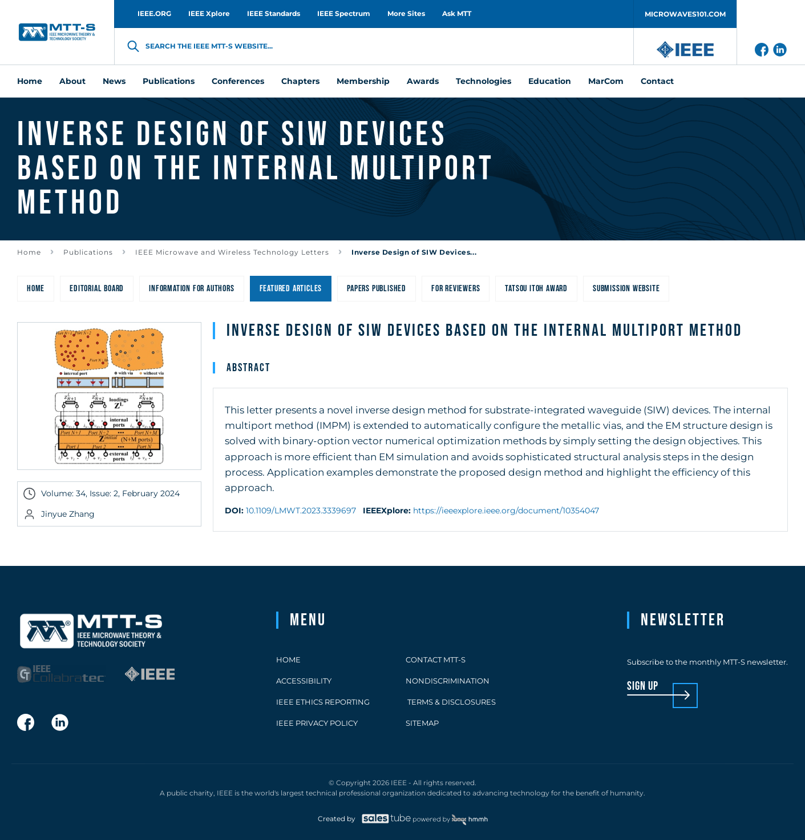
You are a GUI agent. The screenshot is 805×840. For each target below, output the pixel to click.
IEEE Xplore (209, 13)
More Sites (406, 13)
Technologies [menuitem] (483, 81)
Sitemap (422, 723)
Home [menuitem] (29, 81)
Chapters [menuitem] (300, 81)
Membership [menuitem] (363, 81)
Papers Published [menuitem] (376, 288)
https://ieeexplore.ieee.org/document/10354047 (506, 510)
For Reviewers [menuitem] (455, 288)
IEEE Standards (273, 13)
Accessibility (303, 680)
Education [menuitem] (549, 81)
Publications (88, 252)
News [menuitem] (114, 81)
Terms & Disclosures (451, 701)
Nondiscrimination (448, 680)
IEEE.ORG (154, 13)
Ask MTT (456, 13)
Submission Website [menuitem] (626, 288)
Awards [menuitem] (423, 81)
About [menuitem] (72, 81)
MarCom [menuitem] (606, 81)
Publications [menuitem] (169, 81)
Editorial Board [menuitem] (97, 288)
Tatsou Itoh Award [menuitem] (536, 288)
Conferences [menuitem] (238, 81)
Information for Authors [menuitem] (191, 288)
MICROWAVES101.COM (685, 14)
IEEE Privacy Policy (317, 723)
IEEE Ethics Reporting (323, 701)
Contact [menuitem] (657, 81)
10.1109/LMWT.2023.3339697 (301, 510)
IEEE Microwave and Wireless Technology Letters (232, 252)
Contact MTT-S (436, 659)
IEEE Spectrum (343, 13)
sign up (642, 686)
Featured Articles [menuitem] (291, 288)
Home (29, 252)
